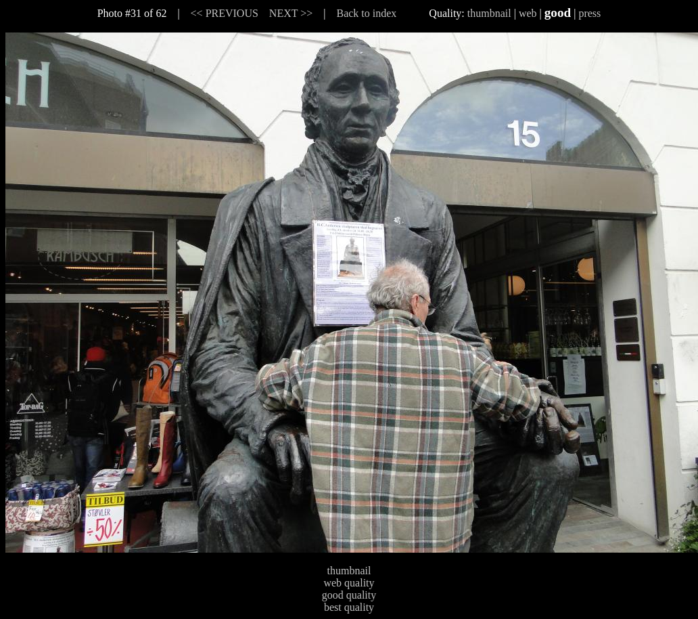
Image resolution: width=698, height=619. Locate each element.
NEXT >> (290, 13)
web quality (348, 583)
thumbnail (489, 13)
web (528, 13)
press (589, 13)
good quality (349, 595)
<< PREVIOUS (224, 13)
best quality (349, 607)
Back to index (366, 13)
